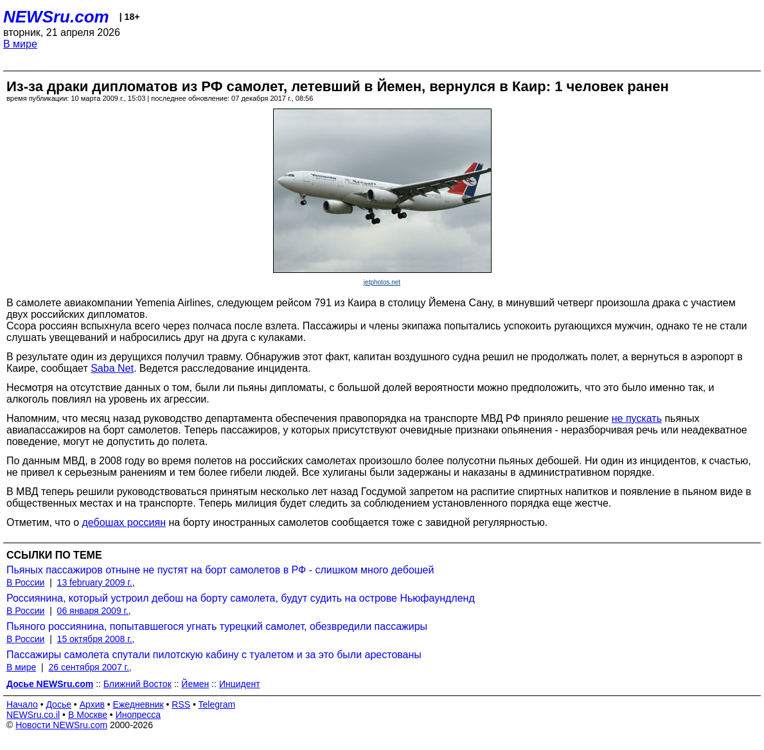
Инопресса (138, 715)
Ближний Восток (137, 684)
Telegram (217, 704)
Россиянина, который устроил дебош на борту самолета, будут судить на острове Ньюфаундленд (240, 598)
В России (25, 582)
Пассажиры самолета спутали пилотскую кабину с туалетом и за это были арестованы (214, 654)
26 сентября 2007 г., (89, 667)
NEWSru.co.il (33, 715)
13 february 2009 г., (96, 582)
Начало (22, 704)
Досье (58, 704)
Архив (92, 704)
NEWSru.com (56, 16)
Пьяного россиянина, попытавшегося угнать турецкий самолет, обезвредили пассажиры (216, 626)
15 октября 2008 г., (96, 639)
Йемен (195, 684)
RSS (181, 704)
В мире (20, 44)
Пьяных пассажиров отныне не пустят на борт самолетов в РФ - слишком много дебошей (220, 569)
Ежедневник (138, 704)
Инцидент (239, 684)
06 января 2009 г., (94, 611)
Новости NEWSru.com (61, 725)
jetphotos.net (382, 282)
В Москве (87, 715)
